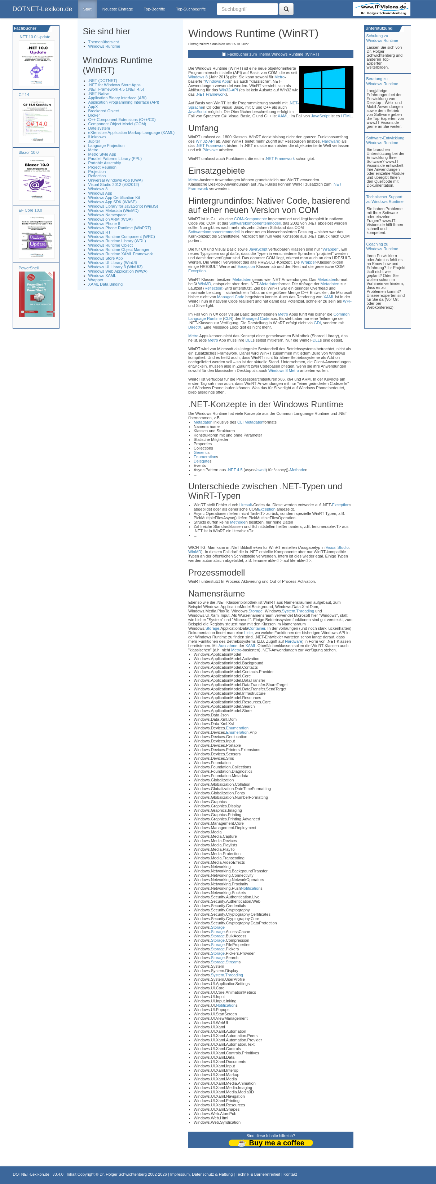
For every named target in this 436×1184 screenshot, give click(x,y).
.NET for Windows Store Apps (114, 85)
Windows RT (99, 232)
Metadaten (242, 279)
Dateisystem (99, 128)
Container (256, 628)
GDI (317, 323)
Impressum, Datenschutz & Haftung (201, 1174)
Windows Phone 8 (104, 223)
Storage (256, 611)
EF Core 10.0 (30, 210)
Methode (297, 470)
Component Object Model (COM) (117, 124)
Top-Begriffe (154, 9)
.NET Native (99, 93)
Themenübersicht (103, 42)
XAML (283, 116)
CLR (228, 318)
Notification (250, 888)
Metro (93, 150)
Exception (246, 266)
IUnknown (97, 137)
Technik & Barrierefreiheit (258, 1174)
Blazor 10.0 (29, 152)
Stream (232, 962)
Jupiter (94, 141)
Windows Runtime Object (110, 245)
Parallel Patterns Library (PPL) (115, 158)
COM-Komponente (250, 219)
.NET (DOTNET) (102, 80)
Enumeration (205, 457)
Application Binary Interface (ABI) (117, 98)
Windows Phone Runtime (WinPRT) (119, 228)
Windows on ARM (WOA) (110, 219)
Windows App (100, 193)
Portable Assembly (104, 163)
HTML (346, 116)
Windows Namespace (107, 215)
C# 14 (24, 94)
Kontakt (290, 1174)
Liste (248, 632)
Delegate (202, 461)
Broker (94, 115)
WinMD (204, 284)
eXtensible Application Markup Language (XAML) (131, 132)
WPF (347, 301)
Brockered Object (103, 111)
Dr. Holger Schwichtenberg (123, 1174)
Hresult (245, 505)
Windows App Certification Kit (114, 197)
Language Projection (106, 145)
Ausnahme (228, 645)
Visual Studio (337, 547)
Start (87, 9)
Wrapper (96, 280)
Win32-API (228, 90)
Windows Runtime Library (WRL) (117, 241)
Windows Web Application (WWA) (117, 271)
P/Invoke (210, 150)
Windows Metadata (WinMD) (113, 210)
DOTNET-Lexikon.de (42, 9)
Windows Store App (105, 258)
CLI (240, 422)
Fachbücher (24, 28)
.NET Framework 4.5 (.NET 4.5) (116, 89)
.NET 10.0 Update (34, 37)
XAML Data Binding (105, 284)
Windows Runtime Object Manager (119, 249)
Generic (201, 452)
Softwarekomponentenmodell (255, 223)
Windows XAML (102, 275)
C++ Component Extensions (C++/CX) (122, 119)
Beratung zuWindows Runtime (382, 81)
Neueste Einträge (117, 9)
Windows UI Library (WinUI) (112, 262)
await (261, 470)
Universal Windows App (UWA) (115, 180)
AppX (93, 106)
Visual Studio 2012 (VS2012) (113, 184)
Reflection (97, 176)
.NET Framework (211, 94)
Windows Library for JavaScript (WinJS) (123, 206)
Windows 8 (98, 189)
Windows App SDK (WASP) (112, 202)
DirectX (194, 327)
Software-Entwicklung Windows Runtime (385, 140)
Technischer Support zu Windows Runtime (385, 199)
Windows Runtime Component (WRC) (121, 236)
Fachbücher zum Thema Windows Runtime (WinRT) (274, 54)
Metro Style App (102, 154)
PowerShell (29, 268)
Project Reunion (102, 167)
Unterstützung (379, 28)
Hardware (330, 141)
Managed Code (230, 297)
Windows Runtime (104, 46)
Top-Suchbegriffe (191, 9)
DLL (248, 340)
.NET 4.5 (234, 470)
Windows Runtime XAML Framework (120, 254)
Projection (97, 171)
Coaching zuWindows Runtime (382, 246)
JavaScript (197, 111)
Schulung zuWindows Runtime (382, 38)
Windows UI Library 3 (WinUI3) (115, 267)
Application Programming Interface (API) (123, 102)
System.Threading (298, 611)
